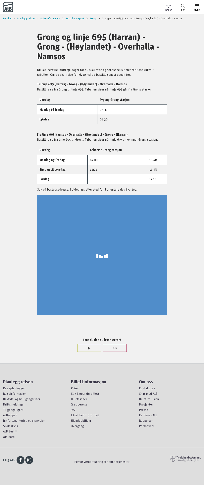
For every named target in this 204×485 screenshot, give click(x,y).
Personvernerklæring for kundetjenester (101, 462)
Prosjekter (146, 404)
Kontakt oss (147, 388)
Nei (113, 348)
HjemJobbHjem (81, 420)
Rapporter (146, 420)
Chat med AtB (148, 394)
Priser (75, 388)
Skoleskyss (10, 426)
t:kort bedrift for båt (85, 415)
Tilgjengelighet (13, 410)
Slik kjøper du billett (85, 394)
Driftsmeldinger (14, 404)
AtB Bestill (10, 431)
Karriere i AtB (148, 415)
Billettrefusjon (149, 399)
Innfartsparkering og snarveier (24, 420)
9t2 (73, 410)
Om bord (9, 437)
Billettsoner (79, 399)
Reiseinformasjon (14, 394)
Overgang (77, 426)
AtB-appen (10, 415)
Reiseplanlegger (14, 388)
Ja (87, 348)
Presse (143, 410)
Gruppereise (79, 404)
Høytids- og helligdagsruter (21, 399)
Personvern (147, 426)
